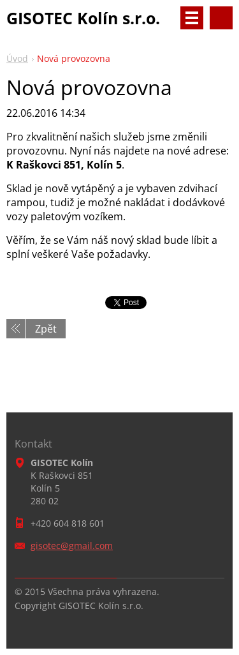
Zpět (46, 329)
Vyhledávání (221, 17)
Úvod (17, 58)
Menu (191, 18)
